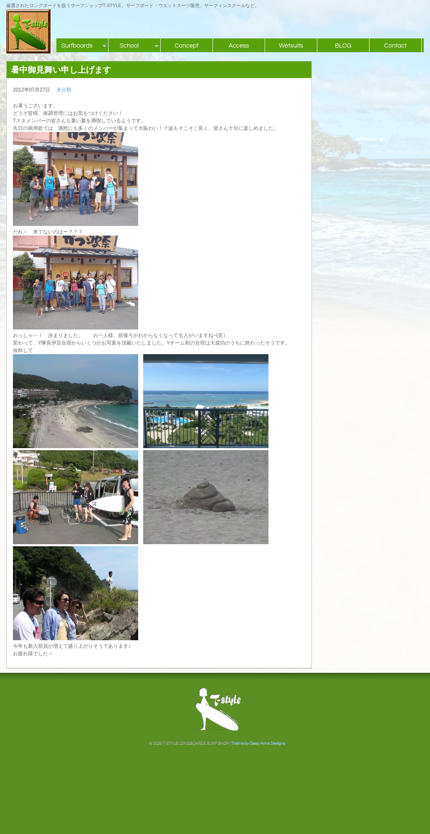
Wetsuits (291, 46)
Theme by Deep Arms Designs (258, 743)
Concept (187, 46)
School (129, 46)
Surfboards (77, 46)
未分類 (63, 90)
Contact (395, 46)
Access (238, 46)
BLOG (343, 46)
